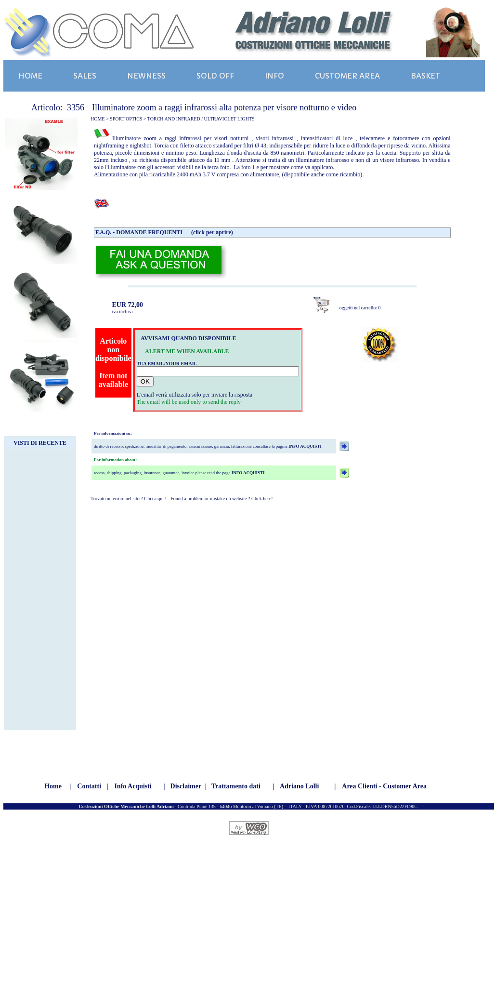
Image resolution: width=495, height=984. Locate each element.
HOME (30, 75)
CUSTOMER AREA (347, 75)
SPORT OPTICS (126, 118)
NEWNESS (146, 75)
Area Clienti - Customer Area (384, 786)
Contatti (89, 786)
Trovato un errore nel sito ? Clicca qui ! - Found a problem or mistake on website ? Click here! (182, 498)
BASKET (425, 75)
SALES (84, 75)
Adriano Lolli (299, 786)
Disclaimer (186, 786)
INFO (274, 75)
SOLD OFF (215, 75)
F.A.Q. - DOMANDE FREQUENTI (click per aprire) (164, 232)
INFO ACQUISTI (304, 446)
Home (53, 786)
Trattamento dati (236, 786)
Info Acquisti (132, 786)
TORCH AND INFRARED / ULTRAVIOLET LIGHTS (201, 118)
